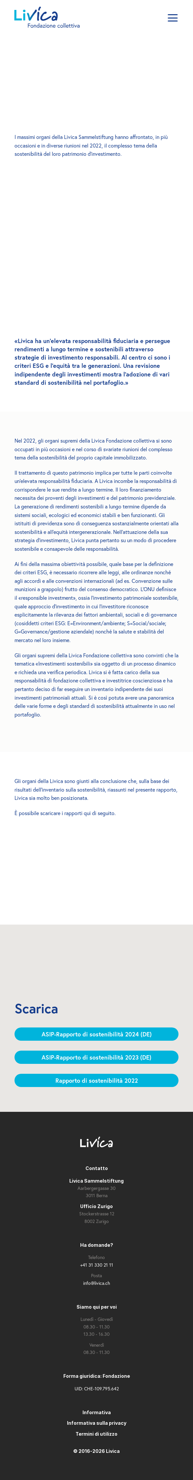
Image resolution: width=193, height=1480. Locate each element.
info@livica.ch (96, 1283)
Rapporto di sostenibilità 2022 (96, 1080)
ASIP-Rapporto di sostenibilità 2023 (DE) (96, 1057)
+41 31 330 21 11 (96, 1265)
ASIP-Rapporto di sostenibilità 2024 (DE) (97, 1034)
